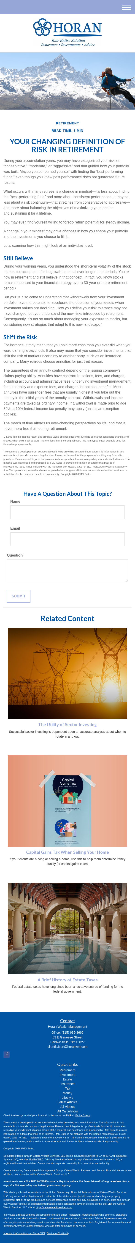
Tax (67, 1088)
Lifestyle (67, 1097)
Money (67, 1093)
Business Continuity (58, 1233)
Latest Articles (67, 1102)
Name (15, 501)
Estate (67, 1079)
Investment (67, 1075)
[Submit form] (18, 596)
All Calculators (67, 1111)
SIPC (40, 1159)
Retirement (67, 1070)
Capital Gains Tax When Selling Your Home (67, 852)
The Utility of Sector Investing (67, 724)
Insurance (67, 1084)
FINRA (33, 1159)
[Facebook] (6, 1054)
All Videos (67, 1107)
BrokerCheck (83, 1115)
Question (15, 555)
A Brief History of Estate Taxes (68, 979)
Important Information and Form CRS (24, 1233)
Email (15, 528)
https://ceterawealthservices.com (54, 1207)
